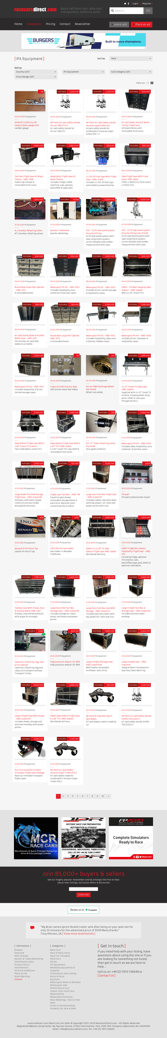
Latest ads (119, 24)
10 (103, 796)
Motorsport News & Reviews (65, 982)
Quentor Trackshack (59, 230)
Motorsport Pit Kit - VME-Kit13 (65, 287)
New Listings (21, 956)
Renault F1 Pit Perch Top (26, 548)
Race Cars (55, 950)
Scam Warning (22, 976)
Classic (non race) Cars (62, 991)
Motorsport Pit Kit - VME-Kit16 (136, 335)
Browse (18, 950)
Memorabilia (57, 994)
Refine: (18, 68)
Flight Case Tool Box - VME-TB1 (65, 494)
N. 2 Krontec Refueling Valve (28, 230)
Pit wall (125, 494)
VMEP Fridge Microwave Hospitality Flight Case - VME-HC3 (136, 551)
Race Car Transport (60, 956)
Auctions (55, 979)
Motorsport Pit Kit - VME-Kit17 (29, 386)
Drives (53, 961)
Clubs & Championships (62, 1005)
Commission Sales (24, 961)
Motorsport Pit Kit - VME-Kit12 (100, 335)
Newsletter (82, 24)
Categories (34, 24)
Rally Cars (55, 958)
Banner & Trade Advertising (28, 958)
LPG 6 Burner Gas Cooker (62, 548)
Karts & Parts (57, 976)
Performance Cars (59, 988)
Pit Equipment (57, 964)
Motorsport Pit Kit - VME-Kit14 (136, 443)
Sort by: (101, 58)
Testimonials (21, 967)
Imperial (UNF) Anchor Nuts (63, 386)
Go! (148, 10)
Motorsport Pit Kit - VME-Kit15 (100, 287)
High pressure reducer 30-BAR (65, 662)
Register (146, 3)
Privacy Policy (22, 964)
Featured (19, 953)
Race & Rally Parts (60, 953)
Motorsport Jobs (58, 985)
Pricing (50, 24)
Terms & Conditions (24, 970)
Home (18, 24)
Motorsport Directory (61, 997)
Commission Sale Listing (63, 973)
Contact (65, 24)
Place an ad (141, 24)
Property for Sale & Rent (63, 1008)
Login (135, 3)
